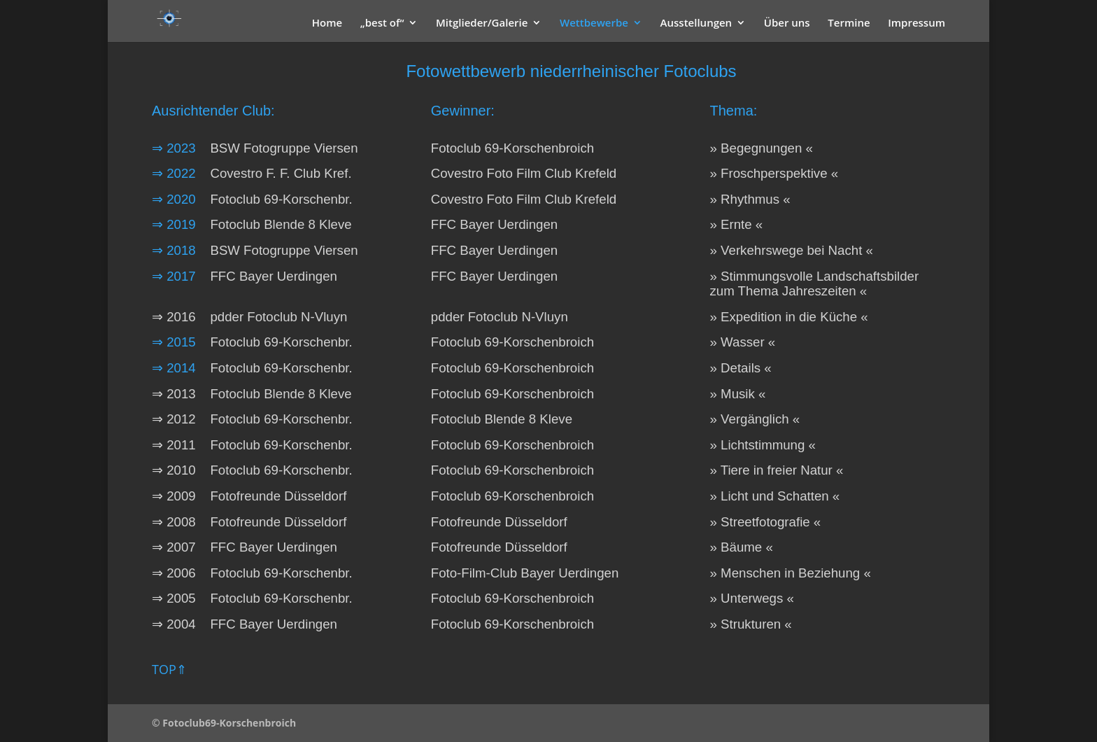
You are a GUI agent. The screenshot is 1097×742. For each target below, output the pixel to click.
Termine (849, 23)
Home (327, 23)
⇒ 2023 (174, 148)
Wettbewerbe (594, 23)
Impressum (916, 23)
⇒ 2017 (174, 276)
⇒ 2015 (179, 342)
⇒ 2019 (174, 224)
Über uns (787, 23)
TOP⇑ (169, 669)
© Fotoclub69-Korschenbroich (224, 722)
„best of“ (382, 23)
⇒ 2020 (174, 199)
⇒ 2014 (174, 367)
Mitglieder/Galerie (482, 23)
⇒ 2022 (174, 173)
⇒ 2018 (174, 250)
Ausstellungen (696, 23)
